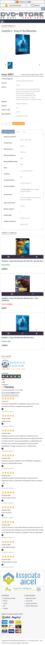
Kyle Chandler (20, 89)
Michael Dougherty (21, 103)
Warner (22, 146)
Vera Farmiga (28, 89)
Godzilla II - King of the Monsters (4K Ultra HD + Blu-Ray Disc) (22, 261)
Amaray (22, 206)
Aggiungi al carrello (18, 123)
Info (4, 606)
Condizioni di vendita (9, 598)
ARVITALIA (23, 152)
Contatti (5, 608)
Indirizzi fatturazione (32, 606)
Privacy (5, 601)
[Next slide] (39, 65)
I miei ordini (29, 601)
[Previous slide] (6, 65)
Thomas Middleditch (26, 95)
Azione (18, 85)
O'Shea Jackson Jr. (25, 97)
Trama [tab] (18, 132)
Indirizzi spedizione (31, 603)
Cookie (5, 603)
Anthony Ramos (26, 99)
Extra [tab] (24, 132)
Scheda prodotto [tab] (8, 132)
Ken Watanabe (24, 91)
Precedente (5, 395)
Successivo (14, 395)
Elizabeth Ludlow (37, 99)
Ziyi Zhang (32, 91)
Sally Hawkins (25, 93)
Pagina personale (31, 598)
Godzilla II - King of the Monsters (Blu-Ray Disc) (18, 337)
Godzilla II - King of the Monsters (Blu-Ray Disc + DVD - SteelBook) (20, 299)
